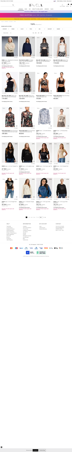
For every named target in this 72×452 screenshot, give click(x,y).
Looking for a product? (27, 230)
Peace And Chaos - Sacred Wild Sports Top (44, 96)
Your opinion (25, 231)
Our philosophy (26, 237)
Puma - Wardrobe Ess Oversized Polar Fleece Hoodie (10, 61)
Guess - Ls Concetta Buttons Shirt (43, 131)
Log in (61, 6)
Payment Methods (10, 230)
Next (41, 217)
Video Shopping (9, 239)
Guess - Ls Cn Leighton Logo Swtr (26, 167)
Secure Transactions (10, 231)
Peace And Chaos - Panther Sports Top (61, 96)
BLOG (52, 9)
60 (41, 32)
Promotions (9, 238)
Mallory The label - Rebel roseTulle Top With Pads (26, 96)
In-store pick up (9, 227)
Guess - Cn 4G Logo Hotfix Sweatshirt (43, 202)
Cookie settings (42, 450)
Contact (64, 1)
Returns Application (10, 234)
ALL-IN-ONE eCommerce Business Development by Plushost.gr (39, 256)
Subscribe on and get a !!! (36, 11)
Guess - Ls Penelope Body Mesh (60, 131)
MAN (26, 9)
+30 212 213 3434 (60, 226)
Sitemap (24, 233)
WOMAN (21, 9)
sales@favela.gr (61, 227)
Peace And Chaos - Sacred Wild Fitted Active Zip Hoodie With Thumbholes (10, 131)
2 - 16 (45, 217)
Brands (47, 9)
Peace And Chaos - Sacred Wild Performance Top (27, 131)
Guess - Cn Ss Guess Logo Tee (44, 166)
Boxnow (8, 237)
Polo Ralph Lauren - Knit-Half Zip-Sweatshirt (26, 61)
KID (30, 9)
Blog (24, 238)
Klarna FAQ (9, 235)
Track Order (9, 226)
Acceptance (35, 450)
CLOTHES (11, 21)
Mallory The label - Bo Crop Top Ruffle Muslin (43, 61)
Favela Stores (25, 239)
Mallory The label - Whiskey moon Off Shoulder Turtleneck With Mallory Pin (60, 61)
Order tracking (59, 1)
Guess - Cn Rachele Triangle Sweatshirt (26, 202)
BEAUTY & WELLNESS (37, 9)
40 (38, 32)
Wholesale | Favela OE (27, 235)
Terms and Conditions (27, 227)
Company (25, 226)
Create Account (42, 227)
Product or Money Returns (11, 233)
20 (35, 32)
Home (2, 21)
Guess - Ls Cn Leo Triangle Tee (10, 166)
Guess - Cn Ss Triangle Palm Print (60, 167)
